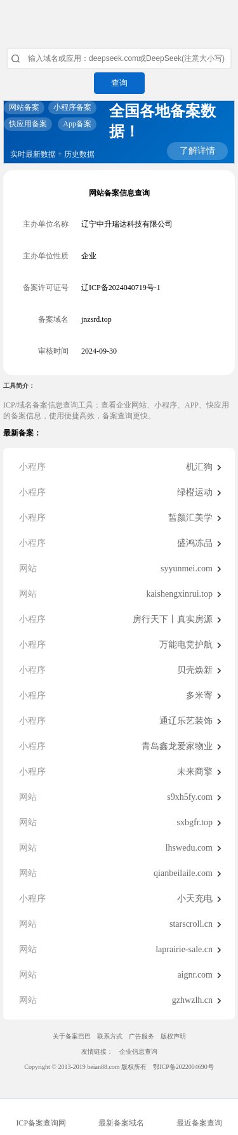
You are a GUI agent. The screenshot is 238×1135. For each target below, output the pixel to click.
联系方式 (109, 1036)
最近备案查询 (199, 1122)
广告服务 (141, 1036)
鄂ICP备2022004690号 (183, 1066)
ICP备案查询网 (41, 1122)
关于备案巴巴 (72, 1036)
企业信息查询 (138, 1051)
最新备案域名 (121, 1122)
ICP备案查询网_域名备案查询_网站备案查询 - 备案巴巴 (119, 19)
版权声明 (173, 1036)
